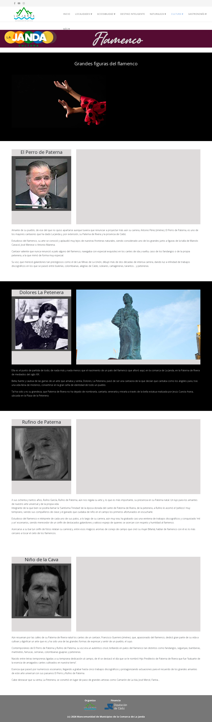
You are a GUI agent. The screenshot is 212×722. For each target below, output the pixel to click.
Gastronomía (196, 14)
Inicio (66, 14)
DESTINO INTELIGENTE (132, 14)
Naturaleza (157, 14)
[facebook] (14, 3)
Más (65, 29)
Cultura (176, 14)
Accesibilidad (105, 14)
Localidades (82, 14)
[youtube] (19, 3)
